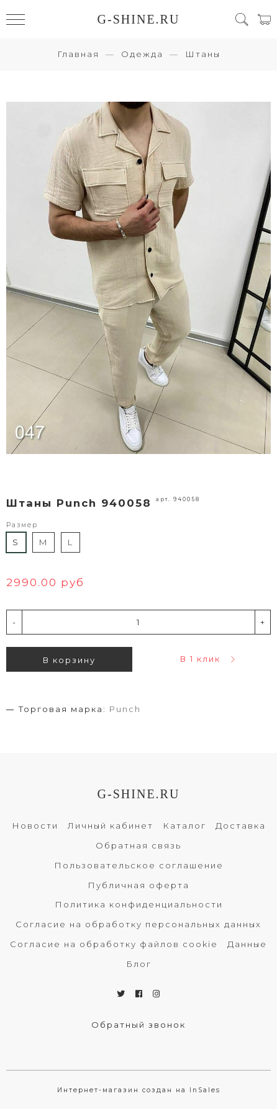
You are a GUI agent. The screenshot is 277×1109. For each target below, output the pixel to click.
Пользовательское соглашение (139, 865)
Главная (78, 54)
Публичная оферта (138, 885)
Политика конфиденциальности (139, 904)
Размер (22, 525)
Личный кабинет (110, 826)
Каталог (184, 826)
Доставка (241, 826)
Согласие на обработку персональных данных (138, 924)
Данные (247, 944)
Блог (139, 964)
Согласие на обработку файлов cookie (114, 944)
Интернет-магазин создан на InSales (138, 1090)
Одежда (142, 54)
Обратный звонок (138, 1025)
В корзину (69, 660)
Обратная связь (138, 845)
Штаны (202, 54)
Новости (35, 826)
